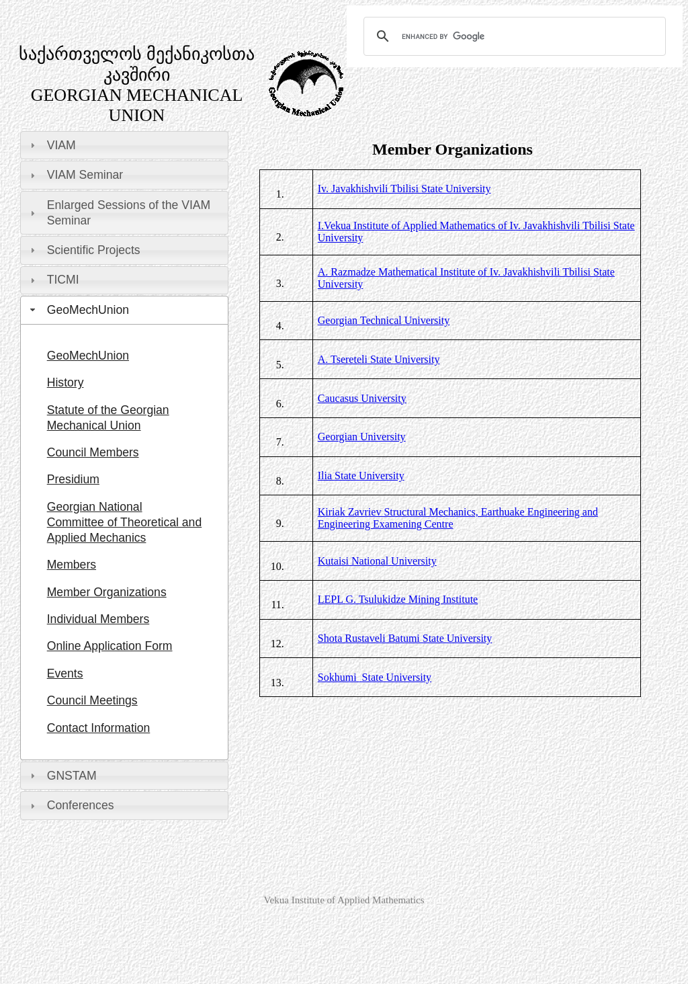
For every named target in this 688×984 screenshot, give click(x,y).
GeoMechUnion (88, 355)
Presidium (73, 479)
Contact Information (98, 728)
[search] (513, 36)
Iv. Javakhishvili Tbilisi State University (404, 188)
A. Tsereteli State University (379, 359)
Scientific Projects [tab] (83, 250)
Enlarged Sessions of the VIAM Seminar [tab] (118, 212)
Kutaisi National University (377, 561)
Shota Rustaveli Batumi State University (405, 638)
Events (65, 673)
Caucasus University (362, 398)
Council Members (93, 452)
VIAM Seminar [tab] (75, 174)
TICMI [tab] (53, 279)
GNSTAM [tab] (62, 775)
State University (395, 677)
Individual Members (98, 619)
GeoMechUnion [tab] (78, 310)
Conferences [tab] (70, 805)
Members (71, 564)
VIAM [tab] (51, 145)
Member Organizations (107, 592)
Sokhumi (338, 677)
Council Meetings (92, 700)
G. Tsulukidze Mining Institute (398, 599)
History (65, 382)
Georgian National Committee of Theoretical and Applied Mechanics (124, 522)
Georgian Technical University (383, 320)
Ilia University (361, 475)
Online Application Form (110, 646)
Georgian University (362, 436)
